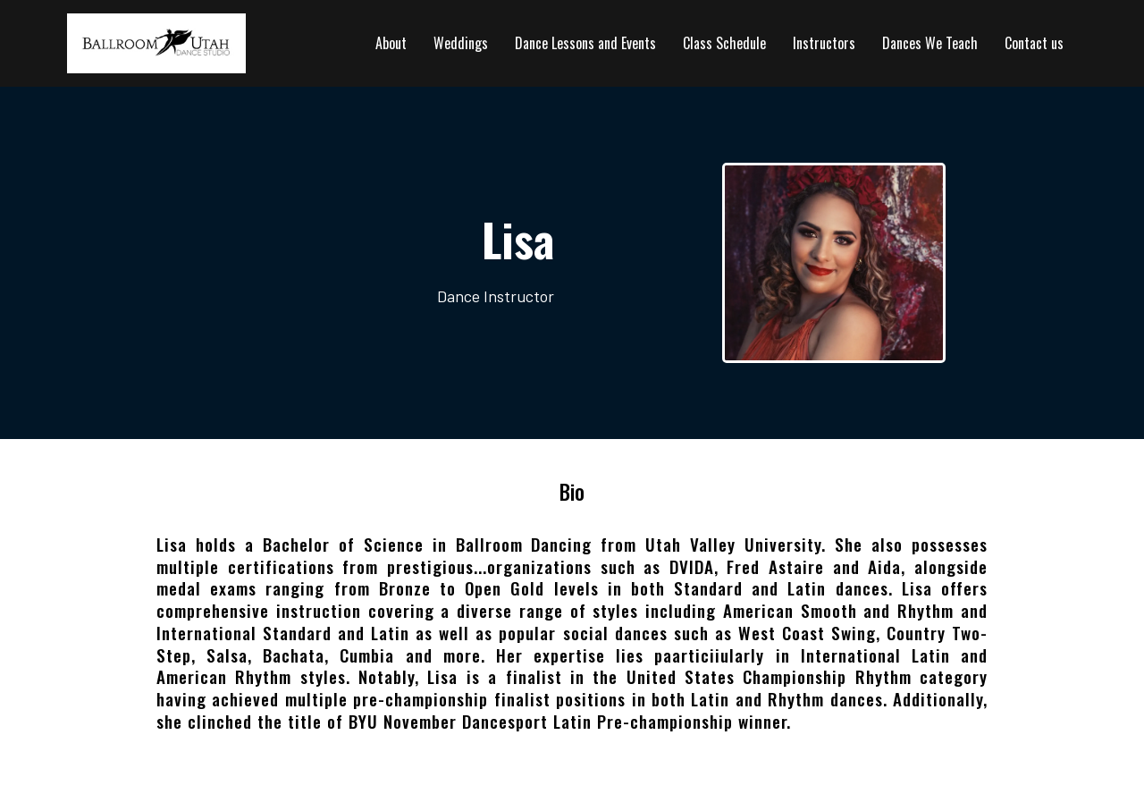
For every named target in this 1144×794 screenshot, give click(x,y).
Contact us (1034, 43)
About (391, 43)
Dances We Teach (930, 43)
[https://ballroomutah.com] (156, 41)
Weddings (460, 43)
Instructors (824, 43)
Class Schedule (724, 43)
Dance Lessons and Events (585, 43)
